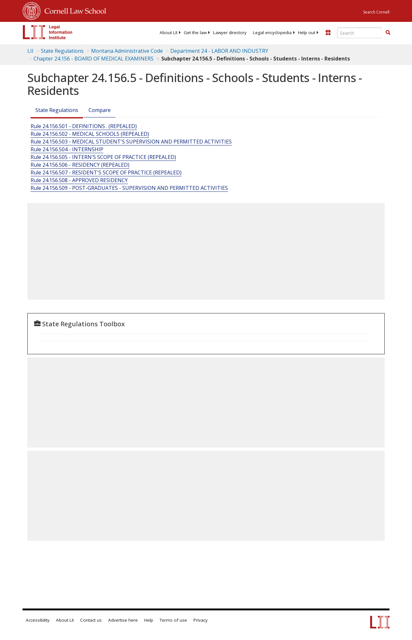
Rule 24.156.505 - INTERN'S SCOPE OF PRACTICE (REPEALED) (103, 157)
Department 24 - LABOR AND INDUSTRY (219, 50)
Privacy (200, 620)
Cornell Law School (73, 10)
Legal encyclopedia (272, 32)
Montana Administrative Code (127, 50)
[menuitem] (168, 32)
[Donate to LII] (328, 32)
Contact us (91, 620)
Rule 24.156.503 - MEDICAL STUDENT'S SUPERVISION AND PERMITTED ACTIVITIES (131, 141)
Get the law (195, 32)
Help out (306, 32)
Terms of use (173, 620)
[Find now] (388, 33)
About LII (168, 32)
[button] (388, 32)
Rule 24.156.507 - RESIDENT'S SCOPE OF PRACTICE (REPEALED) (106, 172)
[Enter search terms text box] (359, 32)
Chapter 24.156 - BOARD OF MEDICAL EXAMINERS (93, 58)
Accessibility (38, 620)
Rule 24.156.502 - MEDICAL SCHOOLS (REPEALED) (90, 133)
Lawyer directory (230, 32)
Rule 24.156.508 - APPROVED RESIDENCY (79, 180)
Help (148, 620)
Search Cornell (376, 12)
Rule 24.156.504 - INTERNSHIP (67, 149)
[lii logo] (47, 32)
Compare (100, 110)
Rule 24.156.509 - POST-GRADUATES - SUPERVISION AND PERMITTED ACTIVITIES (129, 187)
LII (30, 50)
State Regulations (62, 50)
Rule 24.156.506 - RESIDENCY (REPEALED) (80, 164)
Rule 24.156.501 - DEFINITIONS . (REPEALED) (84, 126)
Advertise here (123, 620)
